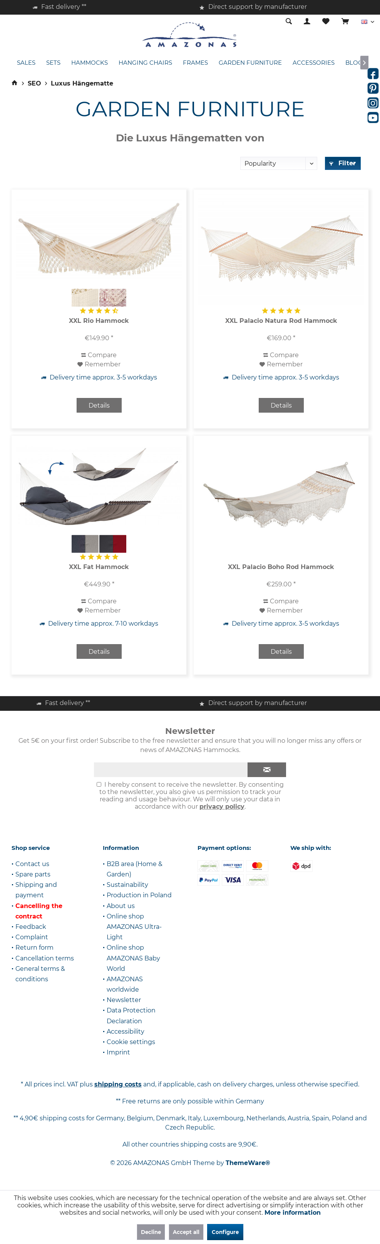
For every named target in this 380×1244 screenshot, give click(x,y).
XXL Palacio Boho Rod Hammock (281, 567)
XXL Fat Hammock (99, 567)
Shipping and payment (36, 890)
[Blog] (354, 63)
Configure (225, 1232)
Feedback (30, 926)
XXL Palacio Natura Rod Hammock (281, 320)
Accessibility (125, 1031)
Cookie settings (131, 1042)
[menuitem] (345, 22)
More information (292, 1212)
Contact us (32, 864)
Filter (342, 163)
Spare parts (32, 874)
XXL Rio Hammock (99, 320)
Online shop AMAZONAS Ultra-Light (134, 927)
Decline (151, 1232)
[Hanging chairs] (145, 63)
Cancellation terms (44, 958)
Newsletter (124, 1000)
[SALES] (26, 63)
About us (121, 906)
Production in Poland (139, 895)
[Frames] (195, 63)
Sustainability (127, 884)
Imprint (118, 1052)
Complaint (31, 937)
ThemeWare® (248, 1163)
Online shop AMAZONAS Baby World (133, 958)
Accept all (186, 1232)
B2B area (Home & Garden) (134, 869)
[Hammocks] (89, 63)
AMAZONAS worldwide (125, 984)
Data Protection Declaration (131, 1015)
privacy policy (221, 806)
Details (99, 405)
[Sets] (53, 63)
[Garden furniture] (250, 63)
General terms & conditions (40, 974)
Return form (34, 947)
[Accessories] (313, 63)
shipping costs (118, 1084)
